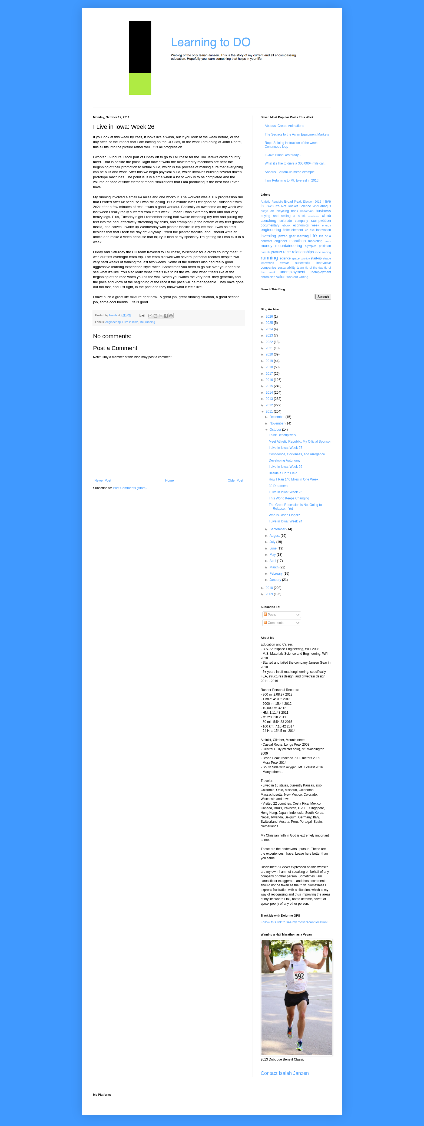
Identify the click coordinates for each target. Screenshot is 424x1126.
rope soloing (323, 252)
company (301, 221)
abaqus (325, 206)
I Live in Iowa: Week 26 (285, 467)
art (272, 211)
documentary (270, 225)
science (285, 258)
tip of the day (314, 267)
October (276, 430)
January (276, 580)
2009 (270, 594)
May (273, 555)
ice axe (309, 230)
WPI (316, 206)
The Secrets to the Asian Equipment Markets (297, 134)
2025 (270, 323)
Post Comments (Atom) (130, 488)
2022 (270, 342)
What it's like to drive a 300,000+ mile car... (295, 163)
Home (169, 480)
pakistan (325, 246)
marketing (315, 241)
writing (303, 277)
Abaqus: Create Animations (284, 126)
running (150, 322)
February (276, 573)
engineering (113, 322)
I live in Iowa (130, 322)
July (273, 542)
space (296, 258)
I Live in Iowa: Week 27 (285, 448)
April (273, 561)
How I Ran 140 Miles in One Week (293, 479)
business (323, 211)
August (275, 536)
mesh (328, 241)
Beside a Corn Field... (284, 473)
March (275, 567)
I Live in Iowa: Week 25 (285, 492)
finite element (293, 230)
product (276, 252)
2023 (270, 335)
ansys (264, 211)
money (266, 245)
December (278, 417)
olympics (310, 246)
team (300, 267)
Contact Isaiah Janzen (285, 1073)
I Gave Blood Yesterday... (283, 155)
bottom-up (307, 211)
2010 (270, 588)
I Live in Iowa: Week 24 (285, 521)
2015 (270, 386)
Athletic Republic (272, 201)
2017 (270, 374)
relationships (303, 252)
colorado (285, 221)
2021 (270, 348)
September (278, 529)
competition (321, 220)
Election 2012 (312, 201)
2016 (270, 380)
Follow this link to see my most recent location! (294, 922)
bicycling (282, 211)
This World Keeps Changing (289, 498)
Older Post (235, 480)
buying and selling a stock (283, 216)
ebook (286, 225)
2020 (270, 354)
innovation (323, 230)
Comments (273, 623)
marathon (297, 241)
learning (303, 236)
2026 (270, 316)
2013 (270, 399)
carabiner (314, 216)
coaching (268, 220)
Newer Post (102, 480)
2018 (270, 367)
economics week (306, 225)
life (142, 322)
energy (326, 225)
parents (265, 252)
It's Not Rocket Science (293, 206)
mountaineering (288, 245)
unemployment (292, 272)
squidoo (305, 258)
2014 (270, 392)
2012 (270, 405)
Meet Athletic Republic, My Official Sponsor (300, 441)
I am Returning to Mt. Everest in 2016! (292, 180)
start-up (316, 258)
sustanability (287, 267)
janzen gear (286, 236)
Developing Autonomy (284, 460)
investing (268, 236)
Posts (270, 615)
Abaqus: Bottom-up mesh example (289, 172)
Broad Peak (293, 201)
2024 (270, 329)
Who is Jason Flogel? (284, 515)
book (294, 211)
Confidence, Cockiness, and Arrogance (297, 454)
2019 (270, 361)
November (278, 423)
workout (292, 277)
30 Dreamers (278, 486)
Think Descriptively (282, 435)
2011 (270, 411)
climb (326, 215)
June (273, 548)
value (280, 277)
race (287, 252)
